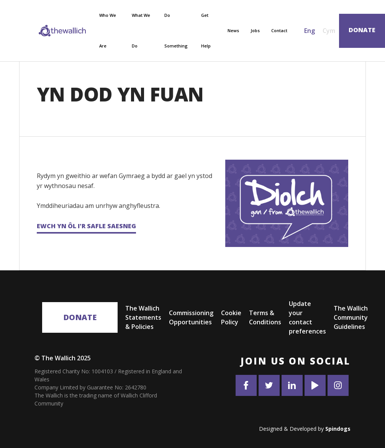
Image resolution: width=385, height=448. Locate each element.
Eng (309, 30)
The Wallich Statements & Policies (143, 317)
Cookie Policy (231, 317)
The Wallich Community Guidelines (351, 317)
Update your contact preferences (307, 317)
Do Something (176, 30)
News (233, 30)
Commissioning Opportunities (191, 317)
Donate (80, 317)
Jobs (255, 30)
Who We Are (107, 30)
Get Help (206, 30)
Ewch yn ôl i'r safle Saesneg (86, 226)
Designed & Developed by (305, 428)
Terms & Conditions (265, 317)
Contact (279, 30)
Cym (329, 30)
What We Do (141, 30)
